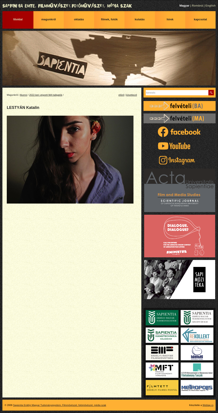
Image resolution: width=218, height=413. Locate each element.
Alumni (23, 95)
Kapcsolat (200, 19)
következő (131, 95)
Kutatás (140, 19)
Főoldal (18, 19)
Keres (211, 92)
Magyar (184, 5)
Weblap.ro (207, 405)
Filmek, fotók (109, 19)
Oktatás (79, 19)
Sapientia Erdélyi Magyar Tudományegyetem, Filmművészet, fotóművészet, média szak (109, 6)
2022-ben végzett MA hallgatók (45, 95)
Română (197, 5)
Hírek (170, 19)
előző (121, 95)
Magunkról (48, 19)
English (210, 5)
